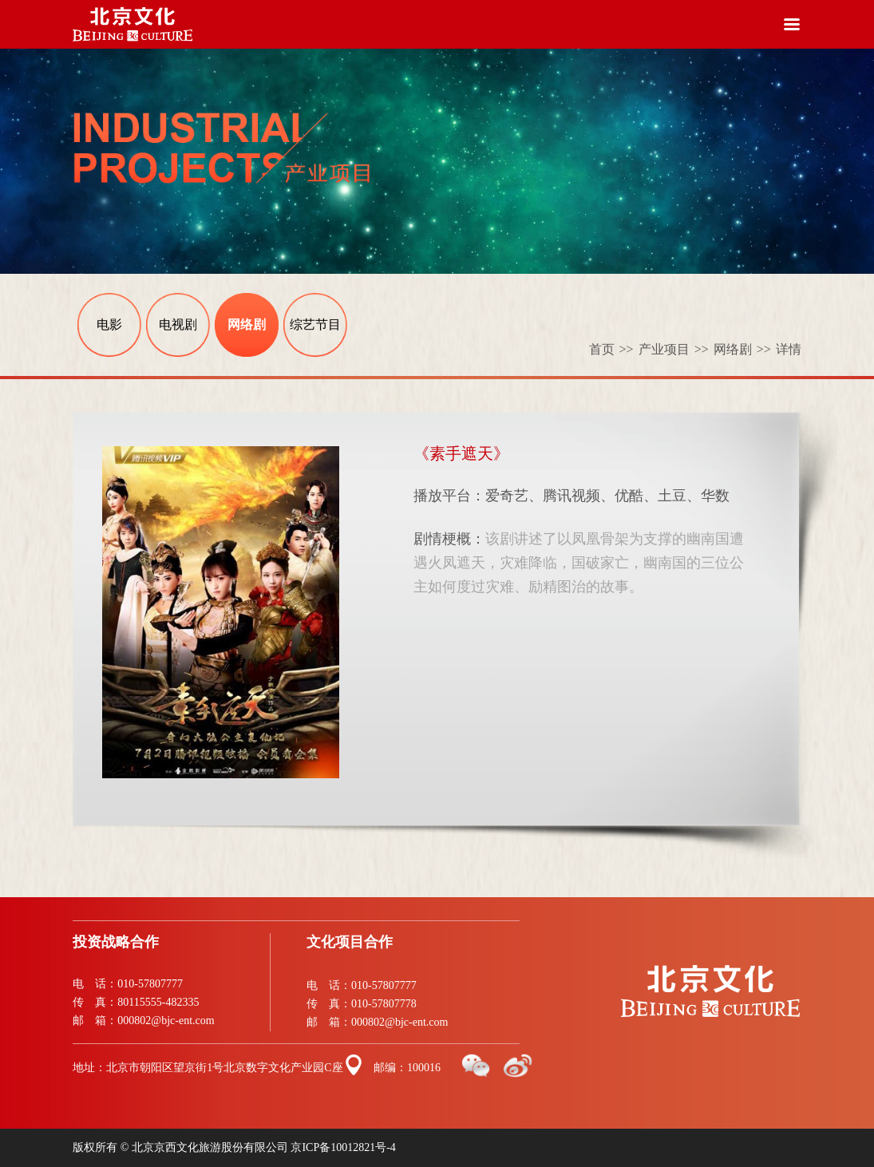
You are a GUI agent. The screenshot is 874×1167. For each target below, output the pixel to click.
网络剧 (246, 324)
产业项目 (676, 349)
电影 (109, 324)
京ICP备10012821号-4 (343, 1147)
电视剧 (178, 324)
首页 (614, 349)
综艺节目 (315, 324)
